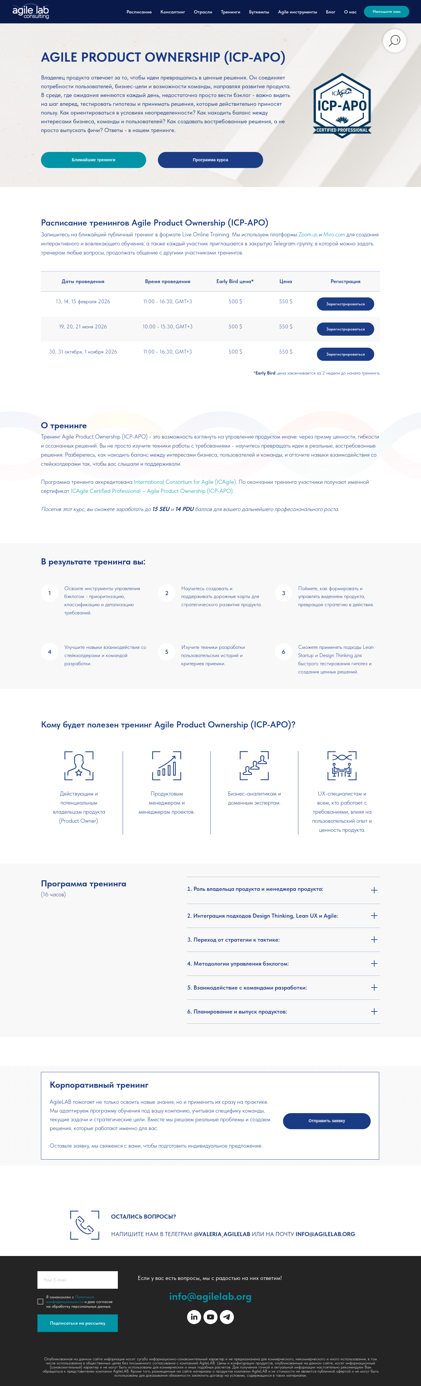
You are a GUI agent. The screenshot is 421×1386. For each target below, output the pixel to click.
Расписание (139, 12)
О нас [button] (350, 12)
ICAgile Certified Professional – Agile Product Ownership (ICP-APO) (152, 490)
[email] (77, 1280)
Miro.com (334, 234)
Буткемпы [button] (259, 12)
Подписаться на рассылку (77, 1323)
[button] (327, 1121)
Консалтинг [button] (173, 12)
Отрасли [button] (203, 12)
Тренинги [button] (230, 12)
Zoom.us (308, 234)
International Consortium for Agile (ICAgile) (185, 481)
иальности (74, 1301)
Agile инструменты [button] (297, 12)
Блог (330, 12)
